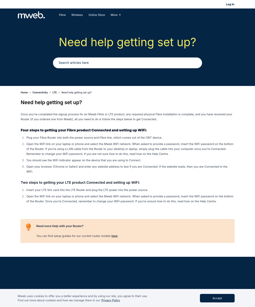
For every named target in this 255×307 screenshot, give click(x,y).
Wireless (77, 15)
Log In (230, 4)
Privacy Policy (110, 300)
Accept (217, 298)
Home (24, 92)
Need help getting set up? (76, 92)
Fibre (62, 15)
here (115, 236)
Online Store (97, 15)
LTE (54, 92)
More (116, 15)
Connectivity (40, 92)
